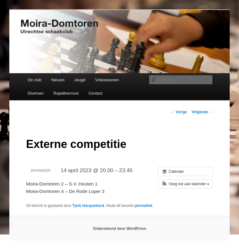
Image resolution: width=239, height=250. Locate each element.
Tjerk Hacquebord (88, 205)
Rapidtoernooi (66, 93)
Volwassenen (107, 80)
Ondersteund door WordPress (119, 228)
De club (34, 80)
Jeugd (79, 80)
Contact (95, 93)
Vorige (179, 112)
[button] (185, 184)
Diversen (36, 93)
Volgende (202, 112)
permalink (143, 205)
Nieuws (58, 80)
